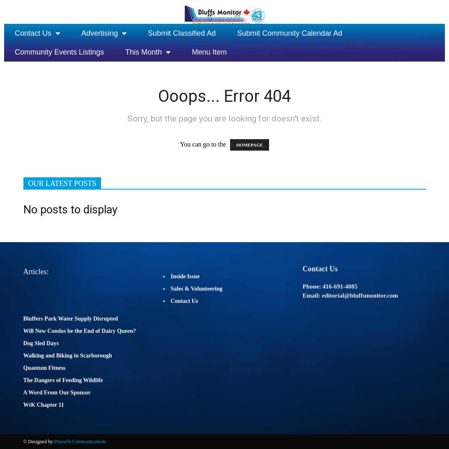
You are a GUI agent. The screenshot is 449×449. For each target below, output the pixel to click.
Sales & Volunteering (197, 289)
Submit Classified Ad (182, 33)
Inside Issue (185, 276)
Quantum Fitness (44, 368)
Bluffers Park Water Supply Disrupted (70, 319)
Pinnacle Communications (80, 441)
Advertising (104, 33)
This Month (147, 52)
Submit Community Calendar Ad (289, 33)
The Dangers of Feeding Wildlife (63, 380)
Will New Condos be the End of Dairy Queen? (79, 331)
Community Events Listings (59, 52)
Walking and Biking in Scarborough (67, 356)
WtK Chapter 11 (43, 405)
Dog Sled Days (41, 343)
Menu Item (209, 52)
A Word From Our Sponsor (57, 392)
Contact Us (37, 33)
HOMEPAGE (249, 144)
